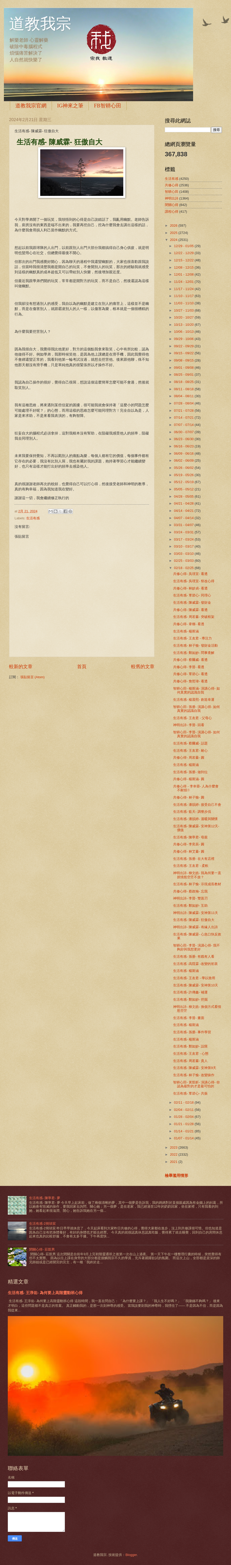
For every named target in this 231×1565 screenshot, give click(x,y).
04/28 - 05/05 (184, 496)
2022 (174, 1154)
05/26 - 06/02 (184, 468)
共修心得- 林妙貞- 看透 (190, 588)
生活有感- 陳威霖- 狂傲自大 (193, 920)
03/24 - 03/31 (184, 532)
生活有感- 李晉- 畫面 (188, 1018)
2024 (174, 240)
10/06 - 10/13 (184, 332)
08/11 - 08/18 (184, 389)
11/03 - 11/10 (184, 303)
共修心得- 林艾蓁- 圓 (188, 851)
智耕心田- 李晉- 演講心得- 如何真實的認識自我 (196, 734)
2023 (174, 1147)
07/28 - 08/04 (184, 403)
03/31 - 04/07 (184, 525)
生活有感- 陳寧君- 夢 (44, 1198)
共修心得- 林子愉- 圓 (188, 797)
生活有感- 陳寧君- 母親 (190, 837)
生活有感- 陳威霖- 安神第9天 (194, 1068)
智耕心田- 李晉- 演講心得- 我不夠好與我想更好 (196, 947)
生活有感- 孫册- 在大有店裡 (193, 859)
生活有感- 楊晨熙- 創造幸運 (193, 700)
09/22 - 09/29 (184, 346)
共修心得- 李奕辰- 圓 (188, 844)
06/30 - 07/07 (184, 432)
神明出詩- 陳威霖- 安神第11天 (195, 913)
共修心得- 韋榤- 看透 (188, 624)
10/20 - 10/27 (184, 317)
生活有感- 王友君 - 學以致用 (194, 978)
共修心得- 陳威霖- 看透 (190, 610)
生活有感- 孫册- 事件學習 (192, 1032)
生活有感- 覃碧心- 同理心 (192, 595)
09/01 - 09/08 (184, 368)
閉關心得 (171, 205)
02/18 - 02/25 (184, 568)
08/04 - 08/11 (184, 396)
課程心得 (171, 211)
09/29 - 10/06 (184, 339)
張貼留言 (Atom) (32, 677)
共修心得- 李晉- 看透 (188, 667)
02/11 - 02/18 (184, 1102)
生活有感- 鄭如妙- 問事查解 (193, 653)
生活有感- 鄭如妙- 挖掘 (190, 999)
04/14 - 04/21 (184, 511)
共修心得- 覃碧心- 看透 (190, 674)
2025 (174, 233)
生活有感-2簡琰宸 (42, 1224)
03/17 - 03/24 (184, 539)
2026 (174, 225)
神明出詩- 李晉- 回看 (188, 725)
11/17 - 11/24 (184, 289)
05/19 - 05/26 (184, 475)
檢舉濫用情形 (176, 1175)
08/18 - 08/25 (184, 382)
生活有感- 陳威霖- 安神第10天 (195, 985)
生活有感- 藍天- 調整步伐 (192, 812)
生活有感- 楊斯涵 (186, 631)
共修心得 (171, 185)
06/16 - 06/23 (184, 446)
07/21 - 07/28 (184, 410)
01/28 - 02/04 (184, 1117)
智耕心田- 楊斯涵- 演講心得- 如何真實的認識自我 (196, 690)
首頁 (81, 666)
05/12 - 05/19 (184, 482)
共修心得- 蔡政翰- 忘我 (190, 891)
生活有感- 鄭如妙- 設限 (190, 1046)
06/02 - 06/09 (184, 460)
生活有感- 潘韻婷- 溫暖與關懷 (195, 819)
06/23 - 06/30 (184, 439)
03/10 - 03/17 (184, 546)
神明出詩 (171, 198)
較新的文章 (20, 666)
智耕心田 (171, 192)
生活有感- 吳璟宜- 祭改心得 (193, 581)
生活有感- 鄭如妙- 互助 (190, 905)
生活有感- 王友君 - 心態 (190, 1053)
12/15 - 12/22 (184, 260)
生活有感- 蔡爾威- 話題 (190, 743)
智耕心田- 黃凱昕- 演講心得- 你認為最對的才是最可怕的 (196, 1084)
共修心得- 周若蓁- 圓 (188, 757)
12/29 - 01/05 (184, 246)
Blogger (131, 1555)
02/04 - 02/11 (184, 1110)
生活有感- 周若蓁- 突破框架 (193, 617)
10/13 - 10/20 (184, 325)
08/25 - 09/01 (184, 375)
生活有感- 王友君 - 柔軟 (190, 866)
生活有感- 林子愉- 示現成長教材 (197, 884)
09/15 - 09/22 (184, 353)
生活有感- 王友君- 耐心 (190, 750)
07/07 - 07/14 (184, 425)
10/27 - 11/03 (184, 310)
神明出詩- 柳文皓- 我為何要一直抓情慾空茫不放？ (197, 875)
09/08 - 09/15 (184, 360)
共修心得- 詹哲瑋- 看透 (190, 681)
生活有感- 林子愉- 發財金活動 (195, 645)
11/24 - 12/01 (184, 282)
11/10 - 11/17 (184, 296)
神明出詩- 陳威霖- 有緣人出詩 (195, 927)
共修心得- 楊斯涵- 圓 (188, 779)
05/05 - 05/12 (184, 489)
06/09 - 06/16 (184, 453)
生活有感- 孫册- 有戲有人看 (193, 956)
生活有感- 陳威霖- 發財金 (192, 602)
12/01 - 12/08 (184, 274)
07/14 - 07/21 (184, 417)
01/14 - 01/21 (184, 1131)
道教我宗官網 (30, 105)
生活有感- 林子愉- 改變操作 (193, 1075)
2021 (174, 1162)
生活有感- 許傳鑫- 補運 (190, 992)
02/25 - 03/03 (184, 561)
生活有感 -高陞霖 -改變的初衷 (195, 964)
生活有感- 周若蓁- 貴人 (190, 1061)
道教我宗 (40, 23)
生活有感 (33, 518)
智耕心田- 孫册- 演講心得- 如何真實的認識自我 (196, 709)
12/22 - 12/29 (184, 253)
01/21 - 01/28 (184, 1124)
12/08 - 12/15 (184, 267)
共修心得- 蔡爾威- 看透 (190, 660)
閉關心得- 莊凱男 (42, 1249)
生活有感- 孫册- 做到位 (190, 772)
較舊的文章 (142, 666)
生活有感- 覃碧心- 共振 (190, 1093)
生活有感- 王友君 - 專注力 (192, 638)
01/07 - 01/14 (184, 1138)
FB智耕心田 (107, 105)
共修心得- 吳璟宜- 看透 (190, 574)
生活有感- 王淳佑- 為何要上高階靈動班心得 (45, 1292)
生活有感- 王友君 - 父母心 (192, 718)
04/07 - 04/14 (184, 518)
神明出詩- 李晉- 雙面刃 (190, 898)
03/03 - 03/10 (184, 554)
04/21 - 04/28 (184, 503)
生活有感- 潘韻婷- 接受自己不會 (197, 805)
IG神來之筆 (70, 105)
